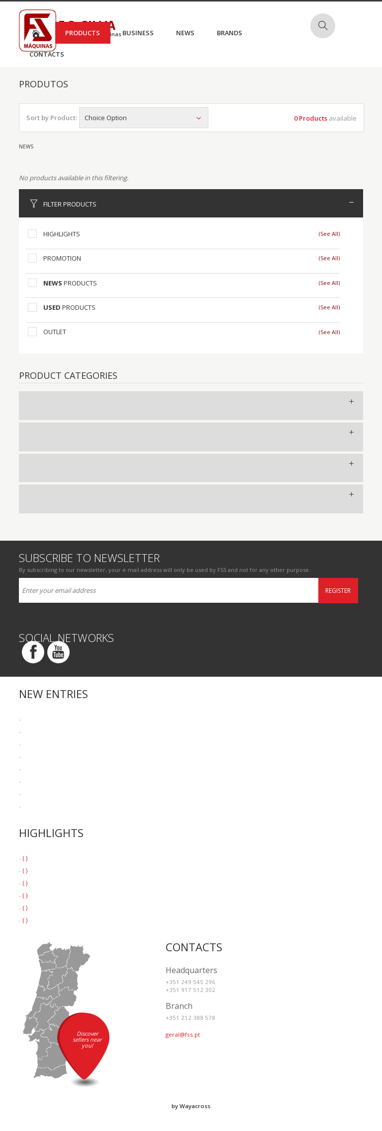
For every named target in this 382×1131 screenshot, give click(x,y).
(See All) (329, 233)
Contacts (46, 54)
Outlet (54, 331)
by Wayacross (191, 1106)
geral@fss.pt (183, 1034)
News (185, 32)
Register (338, 590)
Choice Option (144, 117)
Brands (229, 32)
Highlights (61, 233)
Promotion (62, 258)
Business (138, 32)
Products (82, 32)
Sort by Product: (51, 117)
